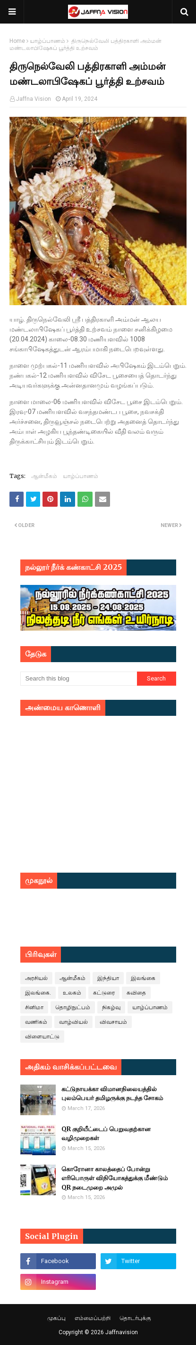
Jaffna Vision (33, 99)
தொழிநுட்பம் (72, 1007)
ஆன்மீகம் (44, 475)
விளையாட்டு (42, 1036)
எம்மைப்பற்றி (93, 1318)
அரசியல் (36, 978)
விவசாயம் (113, 1022)
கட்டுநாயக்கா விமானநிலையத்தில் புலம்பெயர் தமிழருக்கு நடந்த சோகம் (112, 1093)
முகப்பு (56, 1318)
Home (17, 41)
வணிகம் (36, 1022)
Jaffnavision (121, 1332)
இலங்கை (143, 978)
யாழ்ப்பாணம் (47, 41)
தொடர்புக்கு (135, 1318)
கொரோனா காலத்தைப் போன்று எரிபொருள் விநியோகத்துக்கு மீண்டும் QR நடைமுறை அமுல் (114, 1178)
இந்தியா (108, 978)
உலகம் (72, 992)
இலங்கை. (38, 992)
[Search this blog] (78, 679)
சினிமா (34, 1007)
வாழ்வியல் (73, 1022)
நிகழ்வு (111, 1007)
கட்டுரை (104, 992)
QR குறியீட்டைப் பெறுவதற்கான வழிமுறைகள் (106, 1133)
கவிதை (136, 992)
